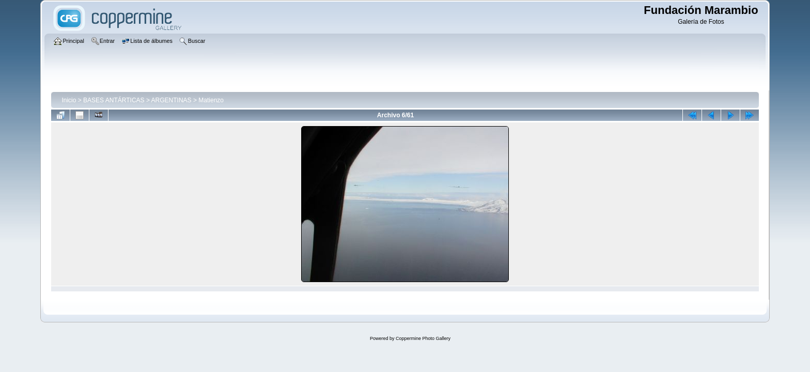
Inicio (68, 100)
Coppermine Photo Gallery (423, 338)
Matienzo (211, 100)
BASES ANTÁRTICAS (113, 100)
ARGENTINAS (171, 100)
